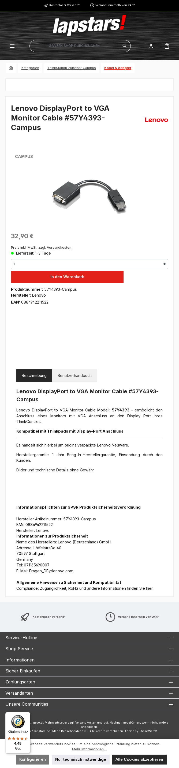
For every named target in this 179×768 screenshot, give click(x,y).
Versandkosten (85, 722)
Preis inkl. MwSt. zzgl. (41, 247)
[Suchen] (125, 46)
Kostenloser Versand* (64, 5)
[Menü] (12, 45)
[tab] (34, 375)
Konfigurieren (32, 759)
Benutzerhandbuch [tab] (75, 375)
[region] (89, 197)
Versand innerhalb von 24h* (115, 5)
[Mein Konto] (151, 45)
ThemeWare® (148, 731)
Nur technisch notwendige (80, 759)
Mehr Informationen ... (89, 749)
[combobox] (74, 46)
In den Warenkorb (67, 276)
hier (149, 588)
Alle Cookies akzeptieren (139, 759)
